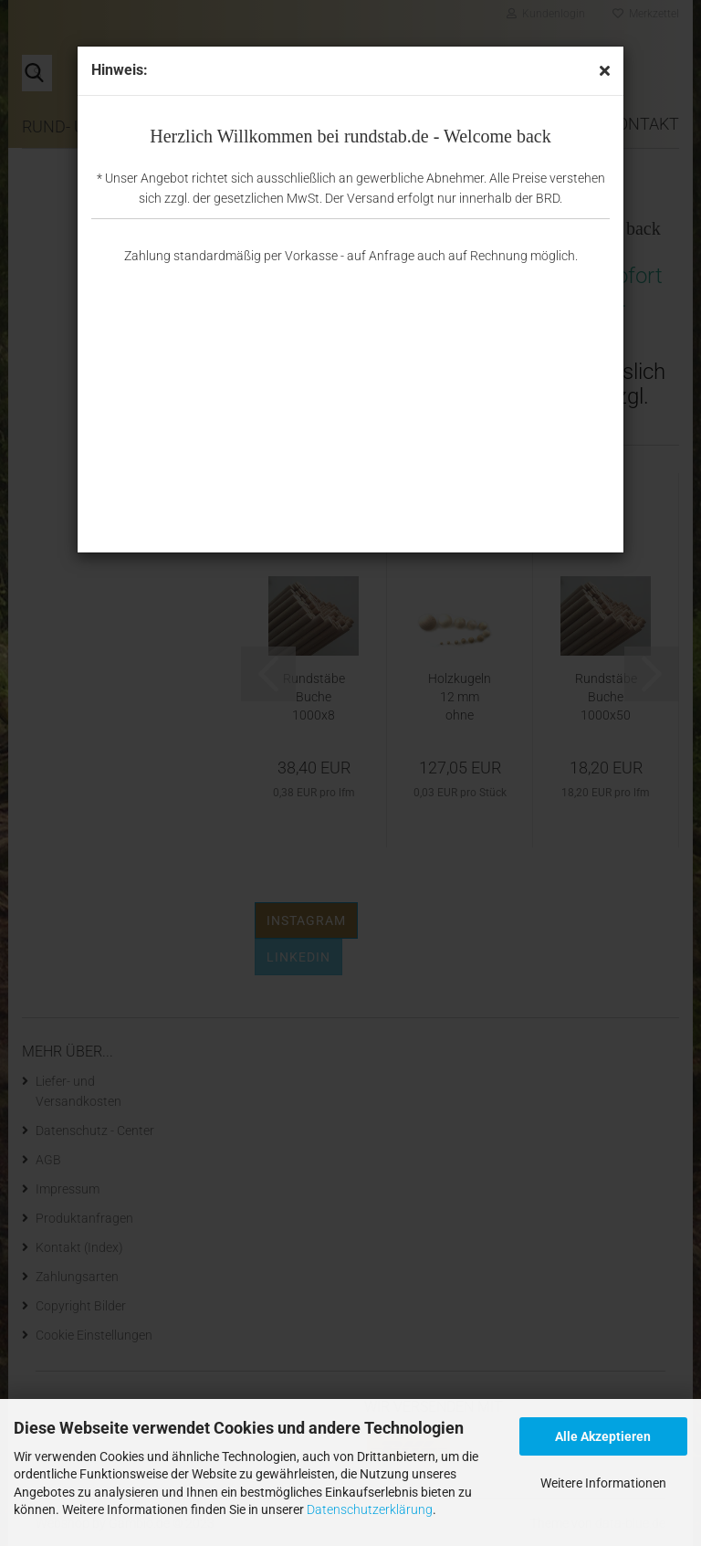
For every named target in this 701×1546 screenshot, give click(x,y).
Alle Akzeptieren (603, 1436)
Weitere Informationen (603, 1483)
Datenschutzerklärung (370, 1509)
